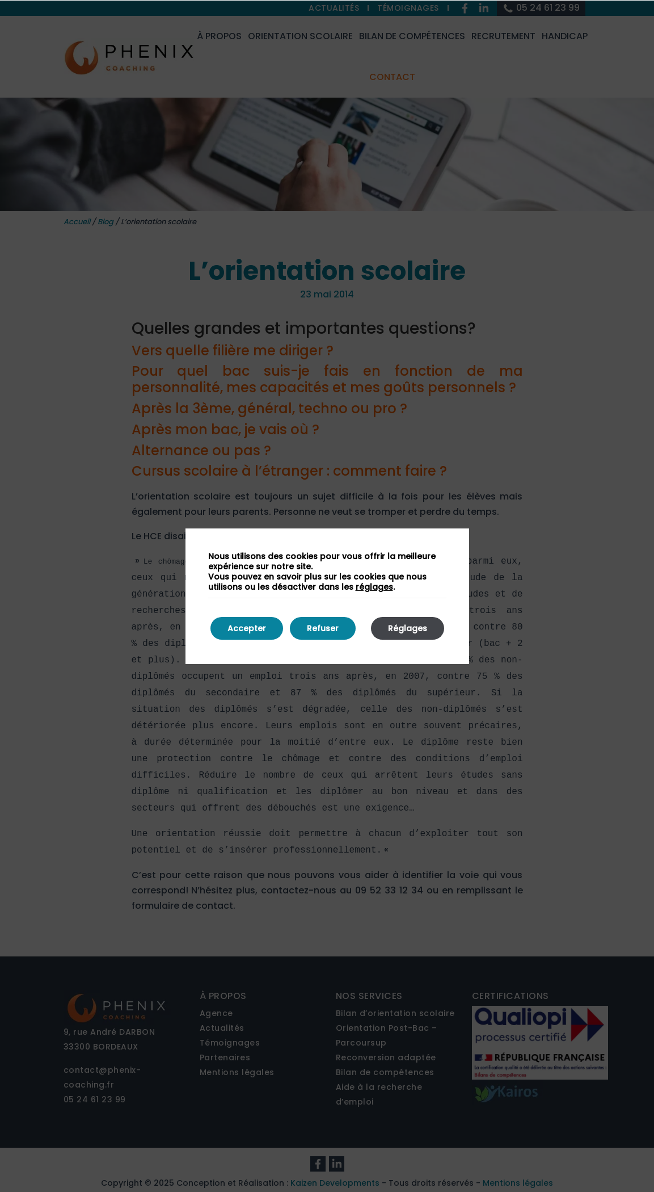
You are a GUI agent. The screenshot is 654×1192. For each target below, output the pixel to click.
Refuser (323, 628)
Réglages (407, 628)
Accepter (246, 628)
